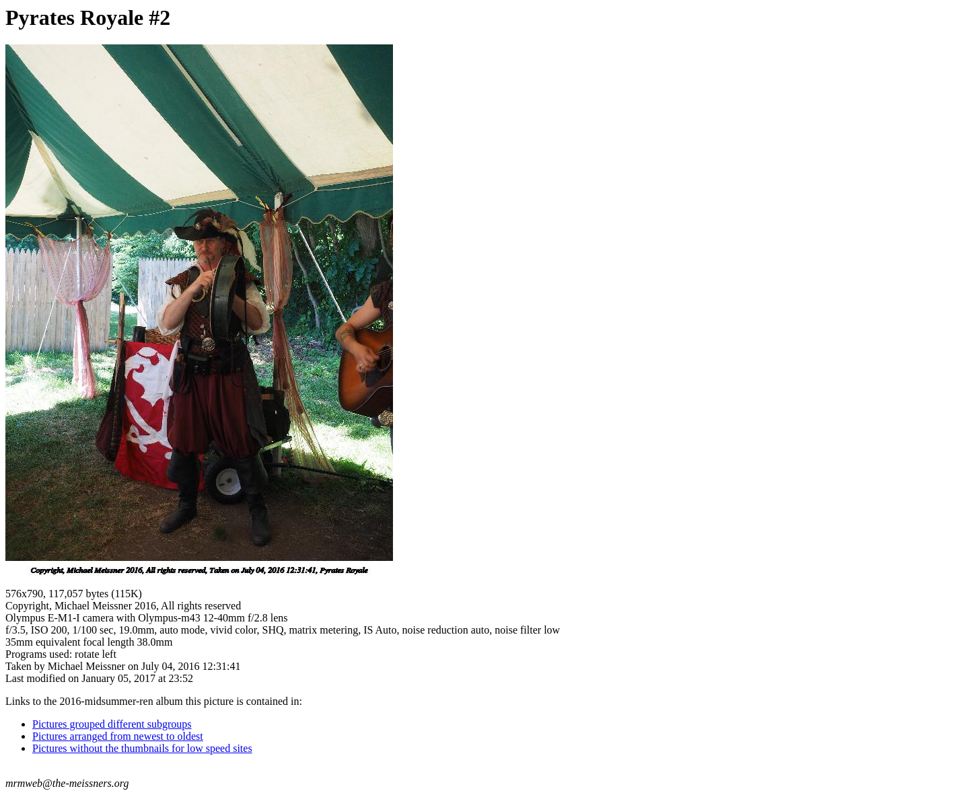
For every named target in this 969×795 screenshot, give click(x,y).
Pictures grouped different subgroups (112, 724)
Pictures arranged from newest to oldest (117, 736)
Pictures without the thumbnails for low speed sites (142, 748)
